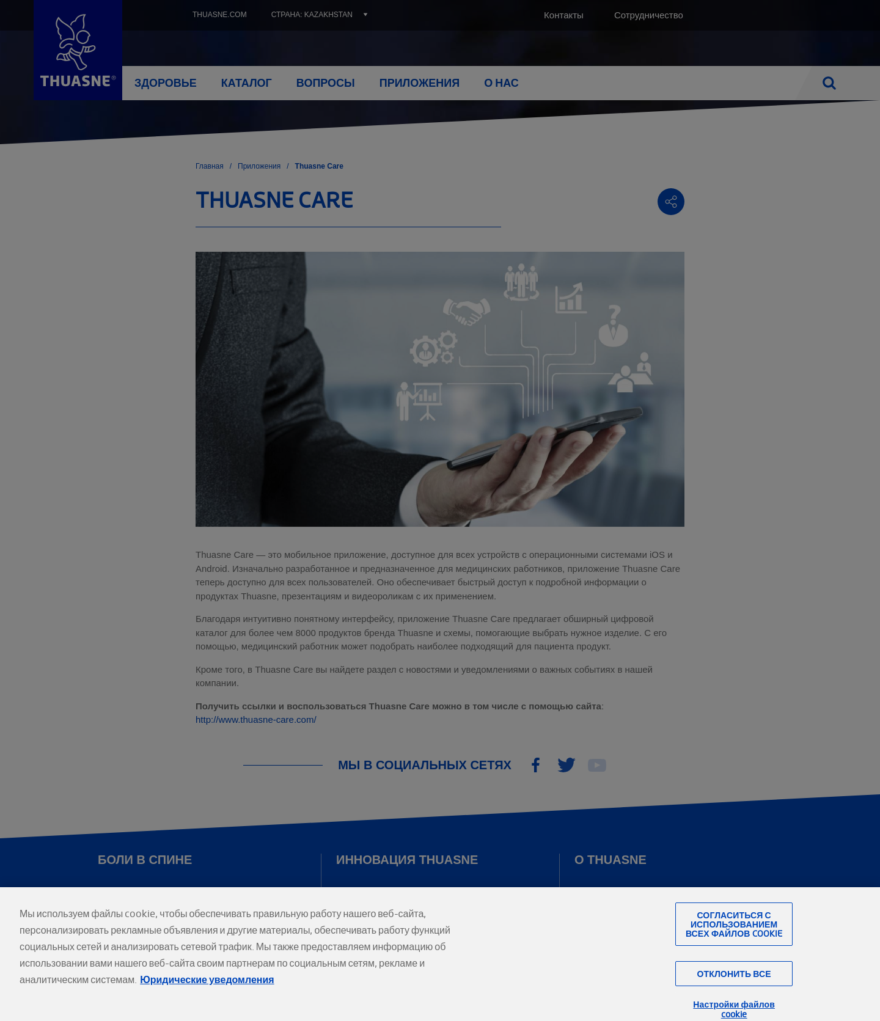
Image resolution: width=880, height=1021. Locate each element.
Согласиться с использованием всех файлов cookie (734, 941)
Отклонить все (734, 991)
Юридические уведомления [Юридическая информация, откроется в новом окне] (207, 996)
